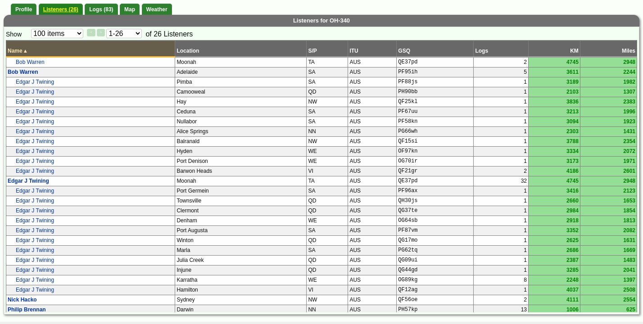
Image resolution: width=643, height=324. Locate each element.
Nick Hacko (22, 300)
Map (129, 9)
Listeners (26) (60, 9)
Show (14, 34)
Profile (23, 9)
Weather (157, 9)
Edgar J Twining (35, 82)
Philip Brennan (27, 309)
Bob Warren (30, 62)
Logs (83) (101, 9)
